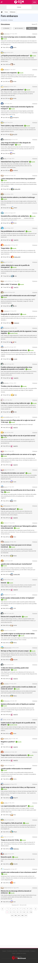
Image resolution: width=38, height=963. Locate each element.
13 (14, 912)
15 (20, 912)
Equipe (4, 951)
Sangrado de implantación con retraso (14, 350)
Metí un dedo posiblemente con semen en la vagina (18, 454)
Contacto (33, 951)
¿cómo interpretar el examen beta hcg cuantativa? (18, 179)
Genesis (3, 583)
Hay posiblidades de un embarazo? (13, 231)
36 (24, 912)
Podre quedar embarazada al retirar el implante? (17, 598)
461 (19, 915)
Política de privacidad (24, 951)
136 (31, 912)
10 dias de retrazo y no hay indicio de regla (15, 403)
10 (30, 908)
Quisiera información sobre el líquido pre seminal (18, 704)
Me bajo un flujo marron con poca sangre (15, 651)
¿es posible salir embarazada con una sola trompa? (18, 295)
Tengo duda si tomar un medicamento (14, 755)
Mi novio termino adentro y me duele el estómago (18, 197)
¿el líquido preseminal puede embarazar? (15, 55)
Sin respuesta (19, 28)
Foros (6, 12)
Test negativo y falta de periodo (11, 823)
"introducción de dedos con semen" (13, 473)
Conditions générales (12, 951)
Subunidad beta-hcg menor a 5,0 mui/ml (14, 162)
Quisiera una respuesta (9, 73)
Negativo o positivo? (8, 742)
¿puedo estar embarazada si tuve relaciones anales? (19, 872)
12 (10, 912)
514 (26, 915)
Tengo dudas (5, 248)
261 (12, 915)
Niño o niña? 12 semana (9, 284)
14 (17, 912)
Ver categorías (4, 20)
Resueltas (32, 28)
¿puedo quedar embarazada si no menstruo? (16, 768)
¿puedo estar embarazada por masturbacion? (16, 564)
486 (22, 915)
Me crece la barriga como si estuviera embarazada (18, 37)
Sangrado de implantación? (10, 314)
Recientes (6, 28)
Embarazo (12, 12)
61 (27, 912)
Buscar (34, 24)
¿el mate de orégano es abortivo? (12, 90)
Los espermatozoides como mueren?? (14, 806)
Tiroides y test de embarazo (10, 386)
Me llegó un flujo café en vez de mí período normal (18, 435)
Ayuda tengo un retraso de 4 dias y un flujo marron (18, 787)
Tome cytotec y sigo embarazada (12, 125)
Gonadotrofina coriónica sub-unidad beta (15, 216)
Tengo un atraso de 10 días (10, 840)
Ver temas (10, 20)
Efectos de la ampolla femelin (11, 616)
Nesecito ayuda (6, 857)
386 (16, 915)
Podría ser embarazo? (8, 509)
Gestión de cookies (21, 953)
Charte (13, 953)
